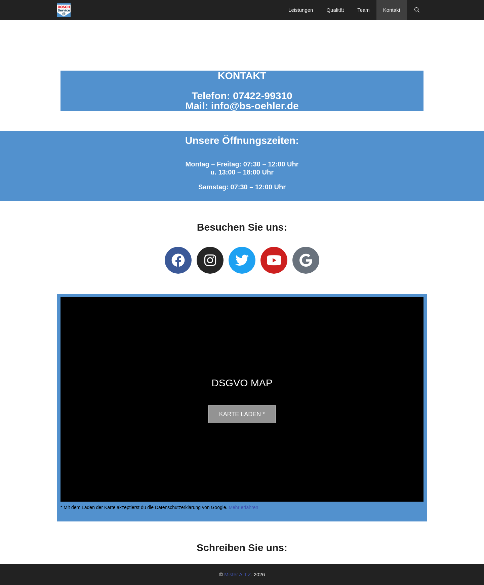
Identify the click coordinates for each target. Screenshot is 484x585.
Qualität (335, 10)
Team (363, 10)
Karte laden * (242, 414)
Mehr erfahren (243, 507)
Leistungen (300, 10)
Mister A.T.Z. (238, 574)
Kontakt (391, 10)
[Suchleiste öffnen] (417, 10)
